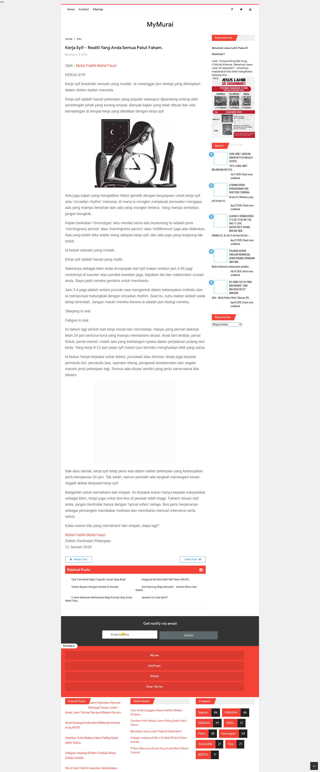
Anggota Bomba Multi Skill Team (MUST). (166, 580)
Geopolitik (206, 711)
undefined (235, 178)
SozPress (135, 655)
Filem (202, 700)
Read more (248, 174)
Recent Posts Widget (235, 145)
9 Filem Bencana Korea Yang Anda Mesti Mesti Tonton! (156, 728)
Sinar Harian (230, 655)
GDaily (182, 655)
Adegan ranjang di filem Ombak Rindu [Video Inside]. (158, 716)
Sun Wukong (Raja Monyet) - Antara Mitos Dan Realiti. (166, 589)
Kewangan (230, 700)
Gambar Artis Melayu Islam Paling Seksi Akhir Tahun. (159, 692)
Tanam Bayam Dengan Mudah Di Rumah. (95, 587)
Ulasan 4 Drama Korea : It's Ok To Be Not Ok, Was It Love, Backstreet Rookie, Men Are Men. (242, 223)
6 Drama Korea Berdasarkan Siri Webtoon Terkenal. (239, 188)
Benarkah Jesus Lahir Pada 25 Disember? (152, 704)
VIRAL (231, 690)
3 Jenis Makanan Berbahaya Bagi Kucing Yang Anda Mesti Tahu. (98, 599)
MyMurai (159, 760)
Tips (232, 711)
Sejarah (203, 679)
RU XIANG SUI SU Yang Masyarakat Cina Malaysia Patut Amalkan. (240, 287)
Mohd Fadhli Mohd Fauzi (96, 66)
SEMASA (204, 690)
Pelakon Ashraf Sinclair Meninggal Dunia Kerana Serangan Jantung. (242, 256)
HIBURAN (232, 679)
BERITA (203, 722)
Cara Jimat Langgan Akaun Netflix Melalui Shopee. (241, 157)
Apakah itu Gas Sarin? (155, 598)
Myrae (87, 655)
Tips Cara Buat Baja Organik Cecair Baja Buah (98, 580)
